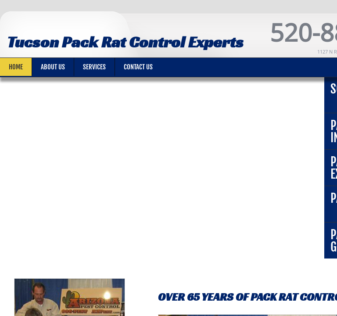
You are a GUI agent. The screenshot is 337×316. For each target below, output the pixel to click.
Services (94, 67)
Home (16, 67)
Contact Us (138, 67)
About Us (53, 67)
